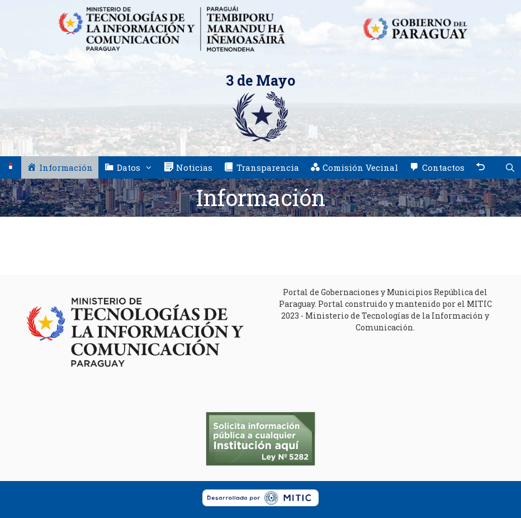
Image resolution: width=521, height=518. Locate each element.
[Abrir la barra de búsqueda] (510, 167)
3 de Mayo (260, 80)
